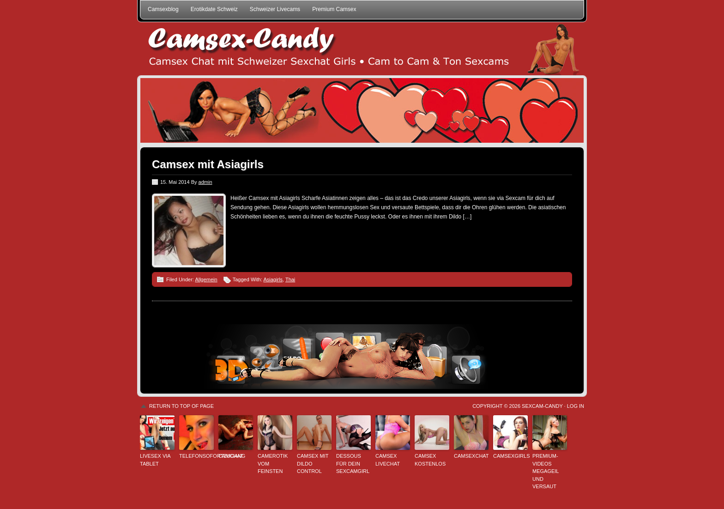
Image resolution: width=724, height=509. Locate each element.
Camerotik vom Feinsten (273, 463)
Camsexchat (471, 456)
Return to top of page (181, 406)
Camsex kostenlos (430, 460)
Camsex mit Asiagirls (208, 164)
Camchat (230, 456)
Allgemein (206, 279)
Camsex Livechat (387, 460)
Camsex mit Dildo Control (312, 463)
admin (205, 182)
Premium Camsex (334, 9)
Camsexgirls (510, 456)
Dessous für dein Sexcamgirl (352, 463)
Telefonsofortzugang (196, 456)
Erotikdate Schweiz (214, 9)
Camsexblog (163, 9)
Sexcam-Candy (542, 406)
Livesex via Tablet (155, 460)
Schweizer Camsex (362, 48)
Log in (575, 406)
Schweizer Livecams (275, 9)
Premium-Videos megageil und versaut (545, 471)
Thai (290, 279)
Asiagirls (273, 279)
